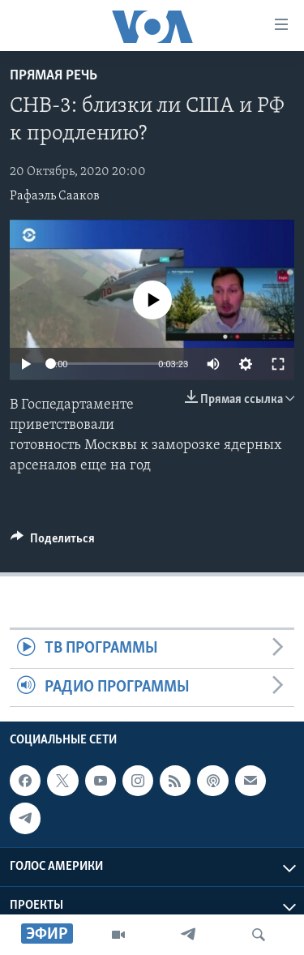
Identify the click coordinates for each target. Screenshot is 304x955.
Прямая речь (53, 76)
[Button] (53, 542)
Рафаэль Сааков (55, 196)
